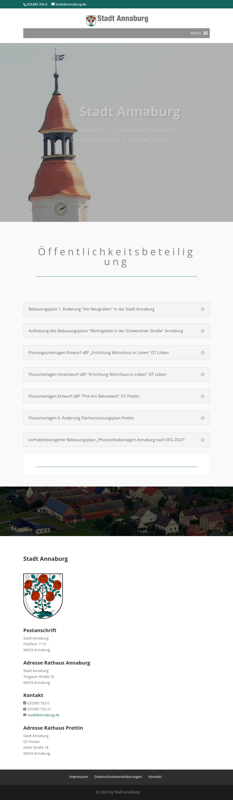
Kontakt (155, 776)
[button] (196, 33)
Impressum (78, 776)
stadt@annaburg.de (43, 715)
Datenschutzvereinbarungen (118, 776)
